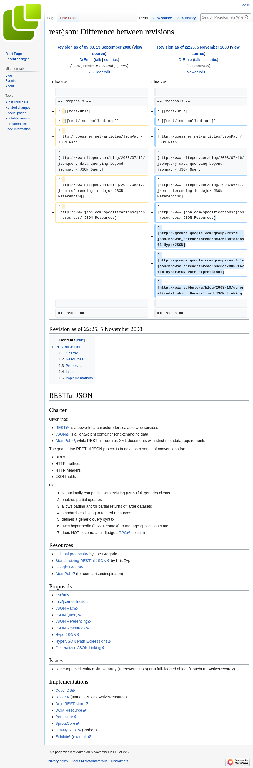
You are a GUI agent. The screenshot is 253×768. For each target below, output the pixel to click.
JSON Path (65, 608)
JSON (60, 434)
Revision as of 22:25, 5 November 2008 (193, 47)
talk (98, 59)
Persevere (64, 716)
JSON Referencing (71, 621)
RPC (123, 532)
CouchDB (63, 690)
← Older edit (99, 72)
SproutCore (65, 723)
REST (60, 427)
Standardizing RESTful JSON (80, 560)
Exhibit (61, 736)
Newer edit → (198, 72)
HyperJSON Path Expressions (81, 641)
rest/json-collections (72, 601)
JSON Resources (70, 628)
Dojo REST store (69, 703)
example (80, 736)
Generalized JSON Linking (78, 647)
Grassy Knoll (66, 730)
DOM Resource (68, 710)
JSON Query (66, 615)
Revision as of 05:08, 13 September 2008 (93, 47)
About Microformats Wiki (89, 761)
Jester (60, 697)
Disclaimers (119, 761)
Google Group (67, 567)
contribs (111, 59)
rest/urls (62, 595)
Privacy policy (58, 761)
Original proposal (70, 554)
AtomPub (63, 440)
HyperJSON (65, 634)
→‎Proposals (82, 66)
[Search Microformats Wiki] (225, 17)
